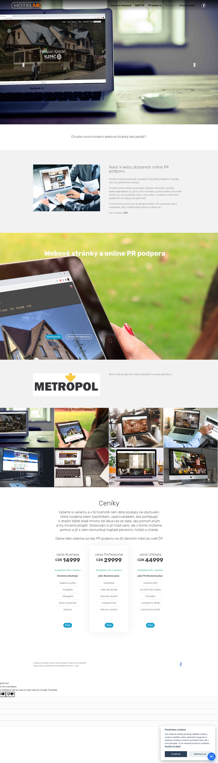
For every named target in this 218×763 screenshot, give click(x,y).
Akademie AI (50, 666)
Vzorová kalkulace (78, 346)
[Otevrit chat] (211, 756)
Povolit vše (175, 754)
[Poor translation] (10, 694)
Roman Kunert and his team (54, 663)
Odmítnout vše (200, 754)
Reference (53, 346)
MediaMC (61, 666)
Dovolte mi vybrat (173, 746)
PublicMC (82, 663)
